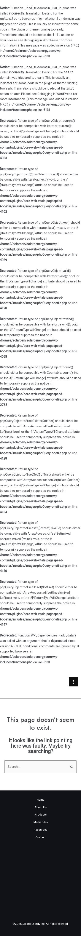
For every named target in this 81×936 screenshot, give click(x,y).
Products (41, 814)
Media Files (40, 822)
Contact (40, 837)
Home (40, 799)
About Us (41, 807)
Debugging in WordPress (41, 40)
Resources (40, 829)
